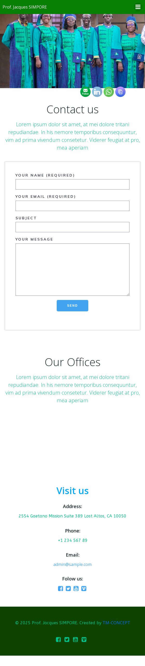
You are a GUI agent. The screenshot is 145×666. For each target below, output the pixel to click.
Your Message (72, 271)
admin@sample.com (72, 575)
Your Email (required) (72, 202)
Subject (72, 224)
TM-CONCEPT (116, 633)
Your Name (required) (72, 181)
